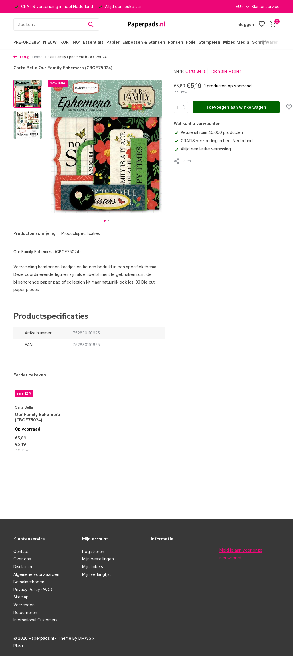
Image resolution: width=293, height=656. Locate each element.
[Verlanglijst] (262, 24)
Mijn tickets (92, 566)
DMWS (84, 638)
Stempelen (209, 42)
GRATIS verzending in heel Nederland (213, 140)
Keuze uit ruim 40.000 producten (208, 132)
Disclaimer (23, 566)
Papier (113, 42)
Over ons (22, 558)
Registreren (93, 551)
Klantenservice (266, 6)
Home (39, 57)
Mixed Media (236, 42)
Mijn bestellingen (98, 558)
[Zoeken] (56, 24)
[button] (104, 221)
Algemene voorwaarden (36, 574)
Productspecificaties (80, 233)
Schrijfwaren (265, 42)
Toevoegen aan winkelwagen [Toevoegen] (236, 107)
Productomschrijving (34, 233)
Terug (21, 57)
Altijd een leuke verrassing (202, 148)
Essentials (93, 42)
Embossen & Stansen (143, 42)
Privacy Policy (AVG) (32, 589)
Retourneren (25, 612)
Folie (191, 42)
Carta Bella (195, 71)
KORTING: (70, 42)
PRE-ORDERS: (26, 42)
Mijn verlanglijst (96, 574)
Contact (20, 551)
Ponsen (175, 42)
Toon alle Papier (225, 71)
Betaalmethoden (28, 581)
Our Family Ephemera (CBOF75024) (37, 417)
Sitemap (21, 596)
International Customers (35, 619)
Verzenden (24, 604)
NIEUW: (50, 42)
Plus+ (18, 645)
